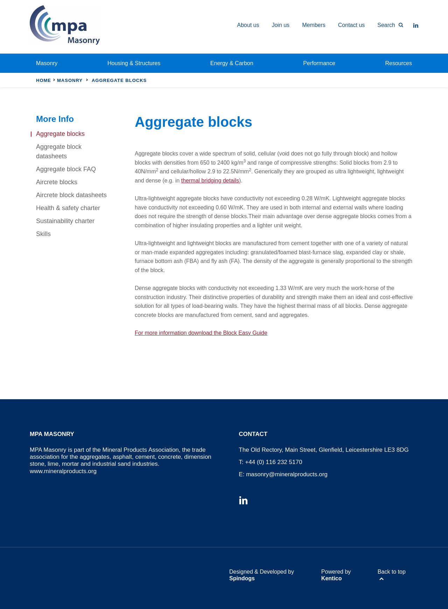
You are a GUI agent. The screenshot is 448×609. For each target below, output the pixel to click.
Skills (43, 233)
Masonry (46, 63)
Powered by (336, 575)
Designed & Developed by (261, 575)
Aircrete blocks (56, 182)
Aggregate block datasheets (59, 151)
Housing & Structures (133, 63)
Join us (280, 25)
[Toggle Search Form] (387, 25)
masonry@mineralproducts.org (287, 474)
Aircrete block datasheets (71, 195)
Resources (398, 63)
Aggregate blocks (60, 133)
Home (43, 80)
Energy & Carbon (231, 63)
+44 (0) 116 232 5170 (273, 462)
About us (248, 25)
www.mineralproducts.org (63, 471)
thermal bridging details (210, 181)
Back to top (392, 572)
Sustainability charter (65, 220)
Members (314, 25)
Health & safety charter (68, 208)
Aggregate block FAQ (66, 169)
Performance (319, 63)
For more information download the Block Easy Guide (201, 333)
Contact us (351, 25)
